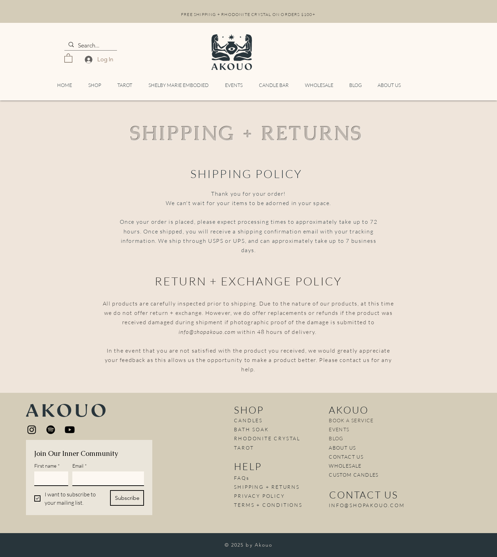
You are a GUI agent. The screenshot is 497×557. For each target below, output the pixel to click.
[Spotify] (50, 429)
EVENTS (339, 429)
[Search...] (90, 46)
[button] (68, 57)
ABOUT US (342, 448)
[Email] (106, 478)
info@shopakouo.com (207, 331)
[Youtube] (69, 429)
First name (47, 466)
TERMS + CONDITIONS (268, 505)
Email (79, 466)
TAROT (244, 448)
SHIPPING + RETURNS (266, 487)
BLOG (336, 438)
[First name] (49, 478)
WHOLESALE (345, 466)
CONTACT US (346, 457)
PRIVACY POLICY (259, 496)
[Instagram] (31, 429)
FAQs (241, 478)
